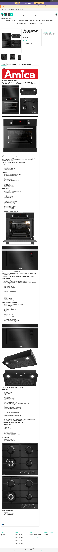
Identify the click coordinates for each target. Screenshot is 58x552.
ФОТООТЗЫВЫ (33, 23)
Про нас (32, 20)
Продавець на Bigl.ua (29, 549)
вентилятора (15, 418)
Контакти (38, 20)
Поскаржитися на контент (29, 550)
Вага (5, 200)
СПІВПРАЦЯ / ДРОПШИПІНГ (21, 23)
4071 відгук (48, 0)
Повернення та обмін (47, 20)
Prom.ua (34, 548)
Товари (13, 20)
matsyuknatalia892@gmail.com (35, 537)
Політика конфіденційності (39, 550)
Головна (8, 20)
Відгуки (40, 23)
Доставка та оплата (23, 20)
